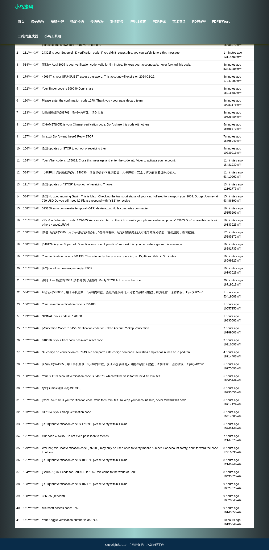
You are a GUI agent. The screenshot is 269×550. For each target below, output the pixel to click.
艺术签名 (179, 21)
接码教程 (37, 21)
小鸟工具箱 (52, 36)
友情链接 (116, 21)
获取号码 (57, 21)
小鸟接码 (24, 6)
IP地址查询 (138, 21)
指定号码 (77, 21)
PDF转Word (221, 21)
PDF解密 (159, 21)
